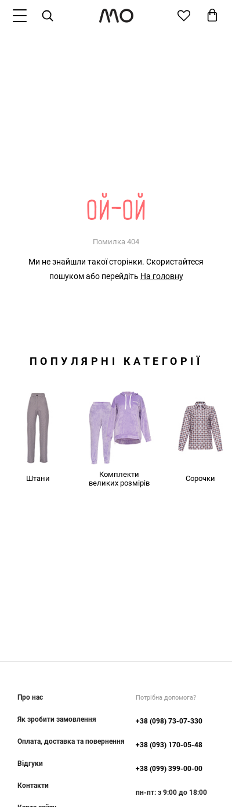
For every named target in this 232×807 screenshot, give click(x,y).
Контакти (33, 785)
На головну (161, 276)
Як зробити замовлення (56, 719)
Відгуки (30, 763)
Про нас (30, 697)
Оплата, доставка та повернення (71, 741)
